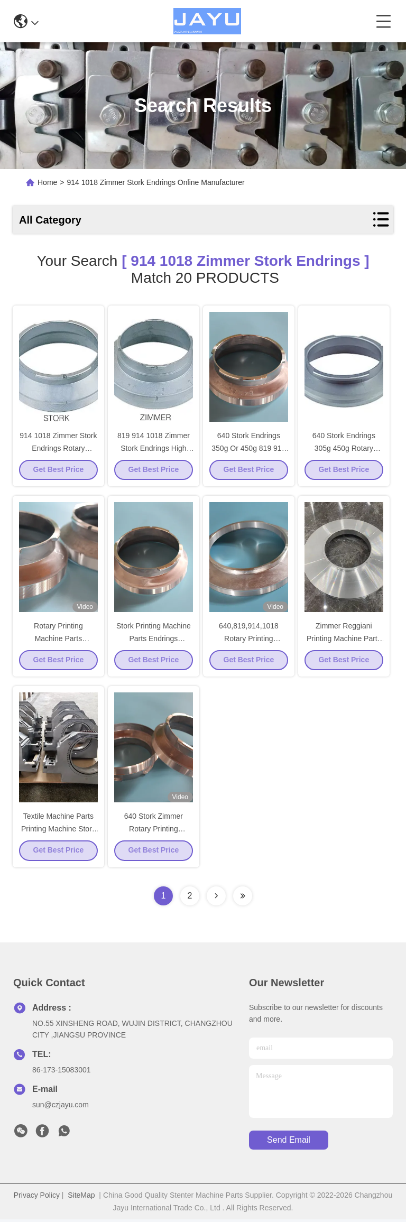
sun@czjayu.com (60, 1107)
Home (47, 182)
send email (288, 1142)
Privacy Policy (37, 1197)
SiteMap (81, 1197)
